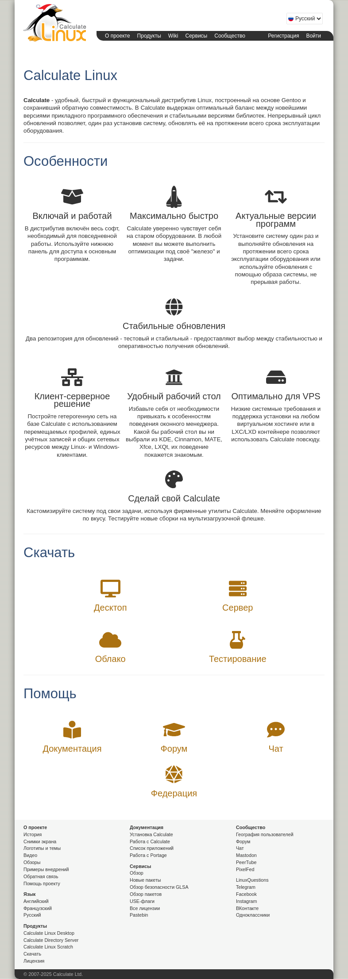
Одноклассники (253, 915)
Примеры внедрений (46, 869)
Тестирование (238, 659)
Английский (36, 901)
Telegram (245, 887)
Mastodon (246, 855)
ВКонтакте (247, 908)
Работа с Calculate (150, 841)
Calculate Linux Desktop (48, 933)
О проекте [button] (117, 36)
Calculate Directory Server (50, 940)
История (32, 834)
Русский (32, 915)
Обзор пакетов (146, 894)
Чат (275, 748)
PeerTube (246, 862)
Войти (313, 36)
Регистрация (283, 36)
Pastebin (139, 915)
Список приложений (152, 848)
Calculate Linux (53, 22)
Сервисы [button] (197, 36)
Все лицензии (145, 908)
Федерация (174, 793)
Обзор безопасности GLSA (159, 887)
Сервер (237, 607)
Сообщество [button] (229, 36)
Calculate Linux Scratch (48, 946)
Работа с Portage (148, 855)
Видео (30, 855)
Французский (37, 908)
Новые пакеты (145, 880)
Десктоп (110, 607)
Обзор (136, 873)
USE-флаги (142, 901)
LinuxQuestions (252, 880)
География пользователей (265, 834)
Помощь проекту (41, 883)
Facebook (246, 894)
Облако (110, 659)
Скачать (32, 953)
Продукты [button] (149, 36)
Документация (72, 748)
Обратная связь (40, 876)
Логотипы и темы (42, 848)
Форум (174, 748)
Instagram (246, 901)
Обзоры (31, 862)
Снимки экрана (39, 841)
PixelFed (245, 869)
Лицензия (33, 961)
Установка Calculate (151, 834)
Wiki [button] (173, 36)
